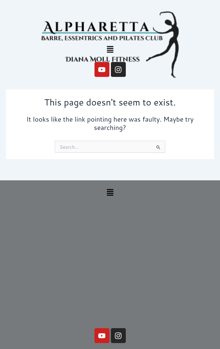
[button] (110, 49)
